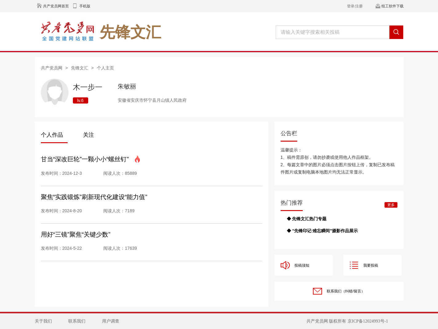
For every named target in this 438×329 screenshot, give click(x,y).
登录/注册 (355, 6)
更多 (391, 205)
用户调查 (110, 321)
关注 (88, 135)
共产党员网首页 (56, 6)
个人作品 (52, 135)
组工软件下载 (392, 6)
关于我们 (43, 321)
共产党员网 (51, 67)
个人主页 (105, 67)
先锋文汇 (79, 67)
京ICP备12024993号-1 (368, 321)
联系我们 (76, 321)
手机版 (84, 6)
